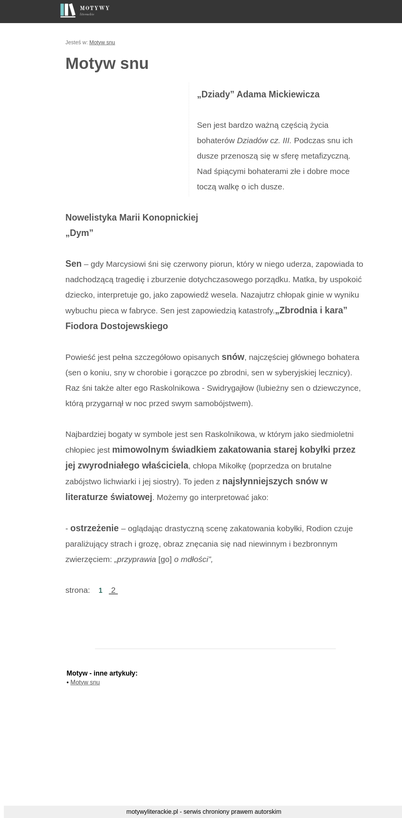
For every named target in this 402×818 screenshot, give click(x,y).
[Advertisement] (130, 138)
